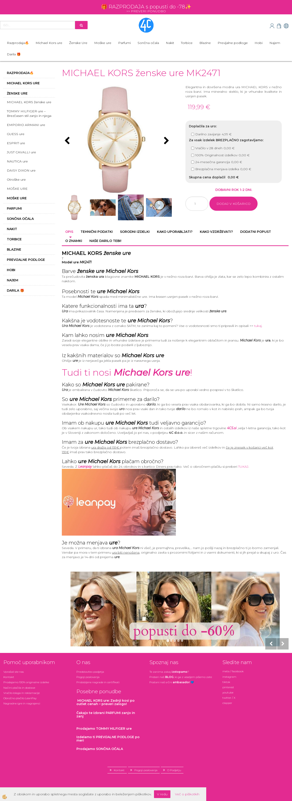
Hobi (259, 43)
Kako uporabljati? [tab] (175, 232)
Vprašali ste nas (13, 671)
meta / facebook (233, 671)
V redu (162, 794)
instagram (229, 676)
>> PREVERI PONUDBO (146, 11)
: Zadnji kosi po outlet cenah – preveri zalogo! (105, 702)
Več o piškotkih (187, 794)
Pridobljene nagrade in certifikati (98, 682)
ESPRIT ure (16, 143)
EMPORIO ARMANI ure (26, 125)
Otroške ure (16, 179)
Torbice (187, 43)
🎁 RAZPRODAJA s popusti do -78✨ (146, 7)
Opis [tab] (69, 232)
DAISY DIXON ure (21, 170)
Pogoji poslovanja (87, 677)
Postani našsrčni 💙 (171, 682)
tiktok (226, 682)
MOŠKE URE (17, 189)
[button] (166, 141)
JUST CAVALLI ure (21, 152)
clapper (227, 703)
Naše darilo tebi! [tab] (105, 241)
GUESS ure (15, 134)
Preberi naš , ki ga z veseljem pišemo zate (180, 677)
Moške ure (102, 43)
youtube (227, 692)
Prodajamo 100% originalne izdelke (26, 682)
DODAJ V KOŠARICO (233, 204)
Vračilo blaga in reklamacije (21, 693)
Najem (274, 43)
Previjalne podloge (233, 43)
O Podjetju (174, 770)
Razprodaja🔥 (18, 43)
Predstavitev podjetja (90, 671)
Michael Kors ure (49, 43)
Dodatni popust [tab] (255, 232)
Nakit (170, 43)
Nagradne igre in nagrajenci (21, 703)
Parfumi (124, 43)
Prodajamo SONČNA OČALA (100, 749)
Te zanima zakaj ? (169, 671)
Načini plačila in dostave (19, 687)
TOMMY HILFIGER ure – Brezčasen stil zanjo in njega (29, 113)
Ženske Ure (78, 43)
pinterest (228, 687)
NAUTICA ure (17, 161)
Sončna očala (148, 43)
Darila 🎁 (14, 54)
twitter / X (228, 697)
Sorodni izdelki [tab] (135, 232)
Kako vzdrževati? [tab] (216, 232)
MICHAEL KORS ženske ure (29, 102)
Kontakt (8, 677)
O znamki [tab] (73, 241)
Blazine (205, 43)
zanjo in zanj (105, 714)
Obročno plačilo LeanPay (19, 698)
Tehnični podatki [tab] (97, 232)
